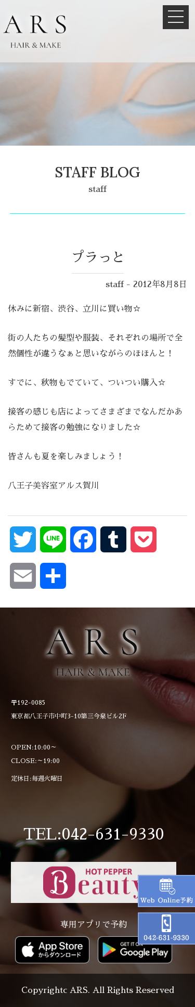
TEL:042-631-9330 (93, 834)
